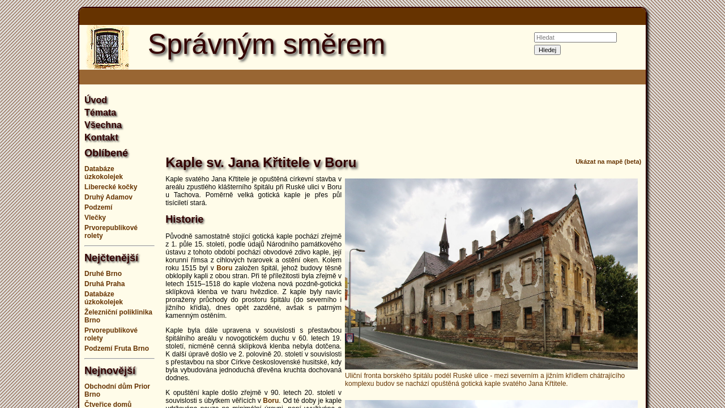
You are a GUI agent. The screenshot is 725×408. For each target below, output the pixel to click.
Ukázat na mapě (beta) (608, 161)
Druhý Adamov (108, 197)
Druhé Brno (103, 274)
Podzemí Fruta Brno (116, 348)
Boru (224, 268)
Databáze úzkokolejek (103, 173)
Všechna (103, 125)
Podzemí (98, 207)
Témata (100, 112)
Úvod (95, 100)
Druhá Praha (104, 284)
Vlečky (95, 218)
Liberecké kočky (110, 187)
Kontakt (101, 137)
